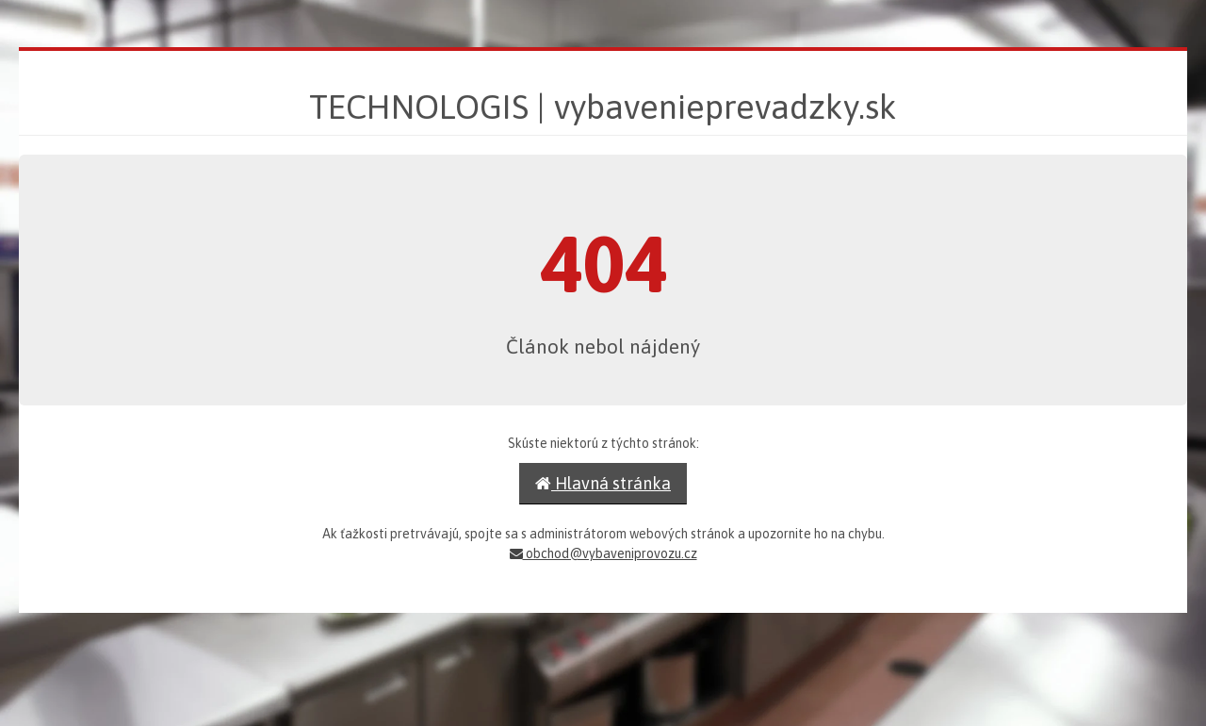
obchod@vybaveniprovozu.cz (603, 553)
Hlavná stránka (603, 483)
